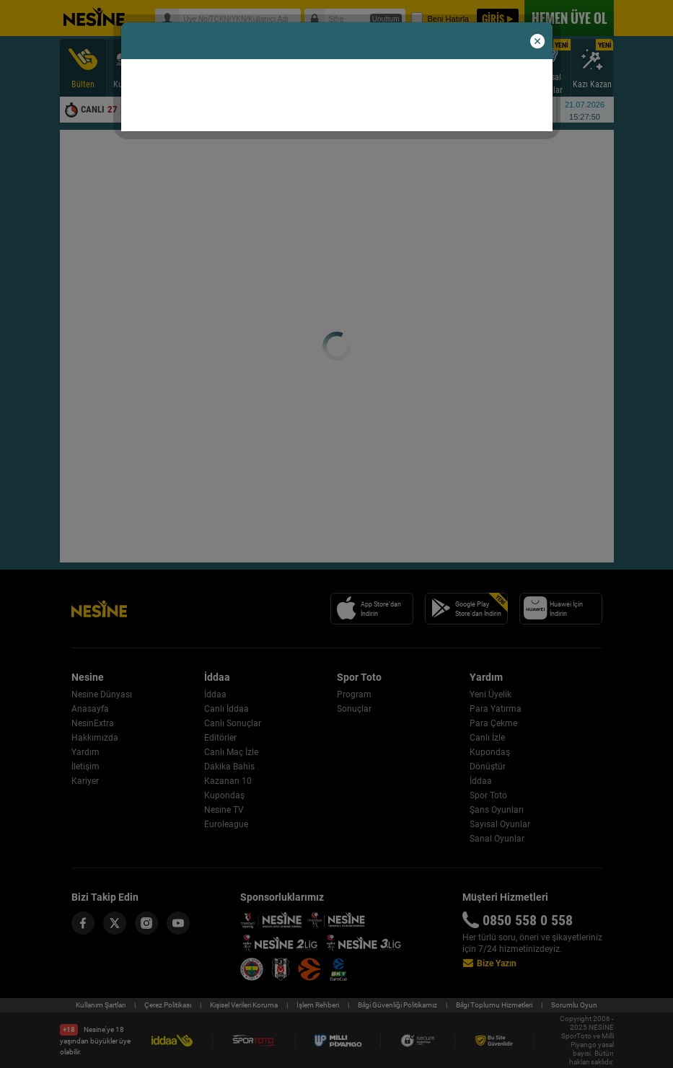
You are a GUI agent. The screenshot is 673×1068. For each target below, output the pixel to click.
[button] (537, 41)
